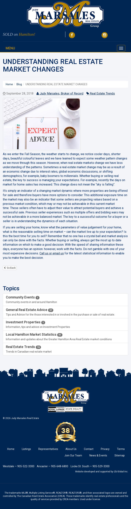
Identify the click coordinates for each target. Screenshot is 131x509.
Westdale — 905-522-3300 (18, 466)
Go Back (10, 268)
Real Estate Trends (100, 93)
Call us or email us (51, 253)
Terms (121, 449)
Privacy (105, 449)
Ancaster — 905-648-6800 (52, 466)
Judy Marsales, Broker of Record (59, 93)
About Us (71, 449)
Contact (88, 449)
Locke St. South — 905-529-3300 (90, 466)
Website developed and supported (92, 471)
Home (10, 449)
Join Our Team (73, 455)
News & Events (98, 455)
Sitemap (119, 455)
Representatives (48, 449)
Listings (26, 449)
